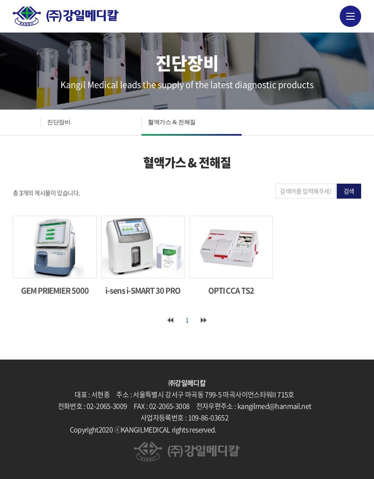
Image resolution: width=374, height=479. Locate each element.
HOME (27, 122)
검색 (349, 191)
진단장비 (58, 122)
